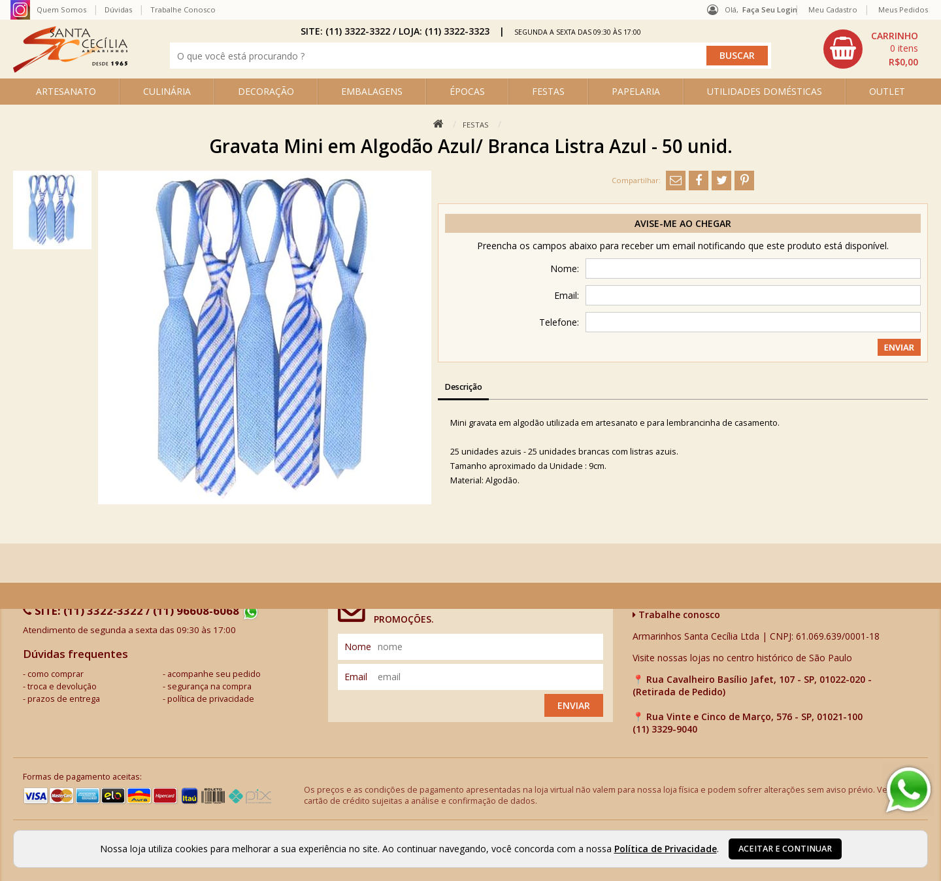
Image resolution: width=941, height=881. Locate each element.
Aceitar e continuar (785, 848)
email (355, 676)
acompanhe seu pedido (214, 674)
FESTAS (548, 91)
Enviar (573, 705)
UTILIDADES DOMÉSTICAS (764, 91)
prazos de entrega (63, 698)
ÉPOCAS (467, 91)
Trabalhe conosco (676, 614)
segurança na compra (209, 686)
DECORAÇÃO (266, 91)
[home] (70, 69)
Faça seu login (769, 9)
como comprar (55, 674)
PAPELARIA (636, 91)
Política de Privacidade (665, 848)
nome (357, 646)
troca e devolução (62, 686)
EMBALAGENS (372, 91)
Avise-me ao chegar (683, 223)
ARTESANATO (66, 91)
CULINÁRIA (167, 91)
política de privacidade (210, 698)
